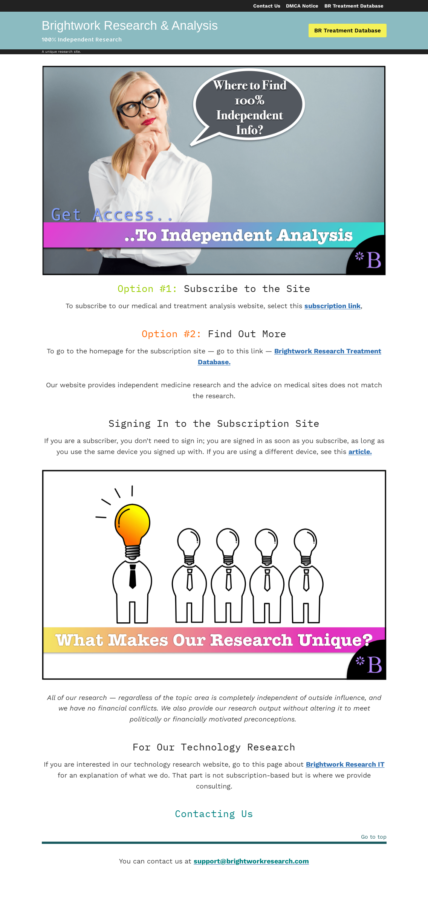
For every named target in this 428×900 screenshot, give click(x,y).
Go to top (374, 837)
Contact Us (266, 6)
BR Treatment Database (354, 6)
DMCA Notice (302, 6)
